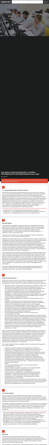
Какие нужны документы (9, 278)
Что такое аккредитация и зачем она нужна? (15, 190)
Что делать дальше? (8, 393)
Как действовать (7, 223)
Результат (5, 434)
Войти (46, 1)
